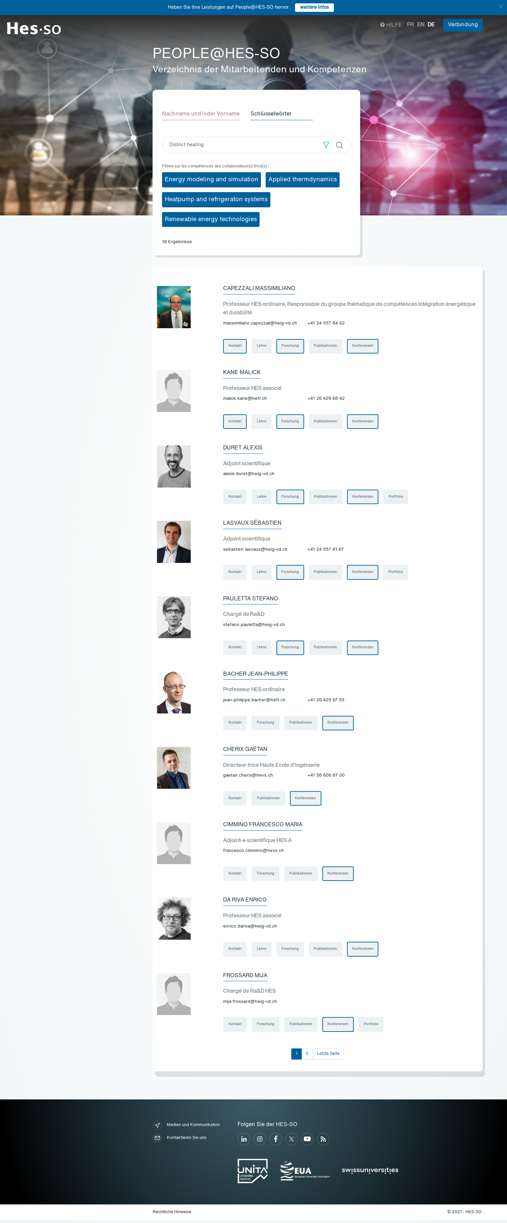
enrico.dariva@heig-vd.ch (250, 928)
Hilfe (391, 25)
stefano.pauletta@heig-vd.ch (254, 626)
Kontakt (235, 346)
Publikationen (326, 346)
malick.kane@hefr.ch (245, 399)
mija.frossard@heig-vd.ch (250, 1004)
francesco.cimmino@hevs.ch (253, 853)
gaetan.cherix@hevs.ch (248, 777)
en (420, 25)
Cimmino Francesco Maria (262, 827)
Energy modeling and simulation (211, 180)
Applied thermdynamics (302, 180)
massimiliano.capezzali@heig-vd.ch (260, 323)
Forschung (290, 346)
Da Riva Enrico (245, 902)
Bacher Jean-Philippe (255, 675)
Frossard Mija (245, 978)
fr (410, 25)
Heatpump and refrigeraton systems (216, 200)
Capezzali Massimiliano (259, 288)
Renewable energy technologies (211, 219)
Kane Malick (242, 373)
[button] (326, 145)
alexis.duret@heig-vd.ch (248, 474)
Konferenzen (363, 346)
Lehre (262, 346)
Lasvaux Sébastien (252, 524)
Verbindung (463, 25)
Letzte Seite (328, 1057)
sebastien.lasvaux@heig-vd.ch (255, 550)
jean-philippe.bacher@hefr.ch (254, 701)
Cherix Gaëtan (245, 751)
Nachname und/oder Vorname (201, 114)
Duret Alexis (243, 448)
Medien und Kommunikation (186, 1128)
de (431, 25)
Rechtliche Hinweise (172, 1215)
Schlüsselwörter (271, 114)
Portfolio (397, 497)
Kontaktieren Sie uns (179, 1140)
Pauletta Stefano (250, 600)
